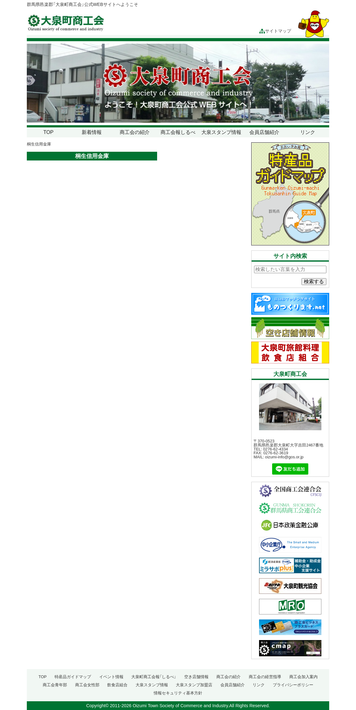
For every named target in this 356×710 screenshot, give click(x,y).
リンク (307, 132)
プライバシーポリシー (293, 685)
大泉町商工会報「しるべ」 (153, 676)
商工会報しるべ (178, 132)
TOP (48, 132)
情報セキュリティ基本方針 (178, 693)
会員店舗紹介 (264, 132)
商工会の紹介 (135, 132)
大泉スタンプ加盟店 (194, 685)
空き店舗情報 (196, 676)
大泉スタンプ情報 (221, 132)
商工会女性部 (87, 685)
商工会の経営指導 (265, 676)
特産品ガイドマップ (73, 676)
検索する (314, 281)
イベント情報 (111, 676)
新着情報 (92, 132)
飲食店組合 (117, 685)
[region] (178, 83)
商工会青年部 (55, 685)
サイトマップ (275, 31)
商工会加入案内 (303, 676)
